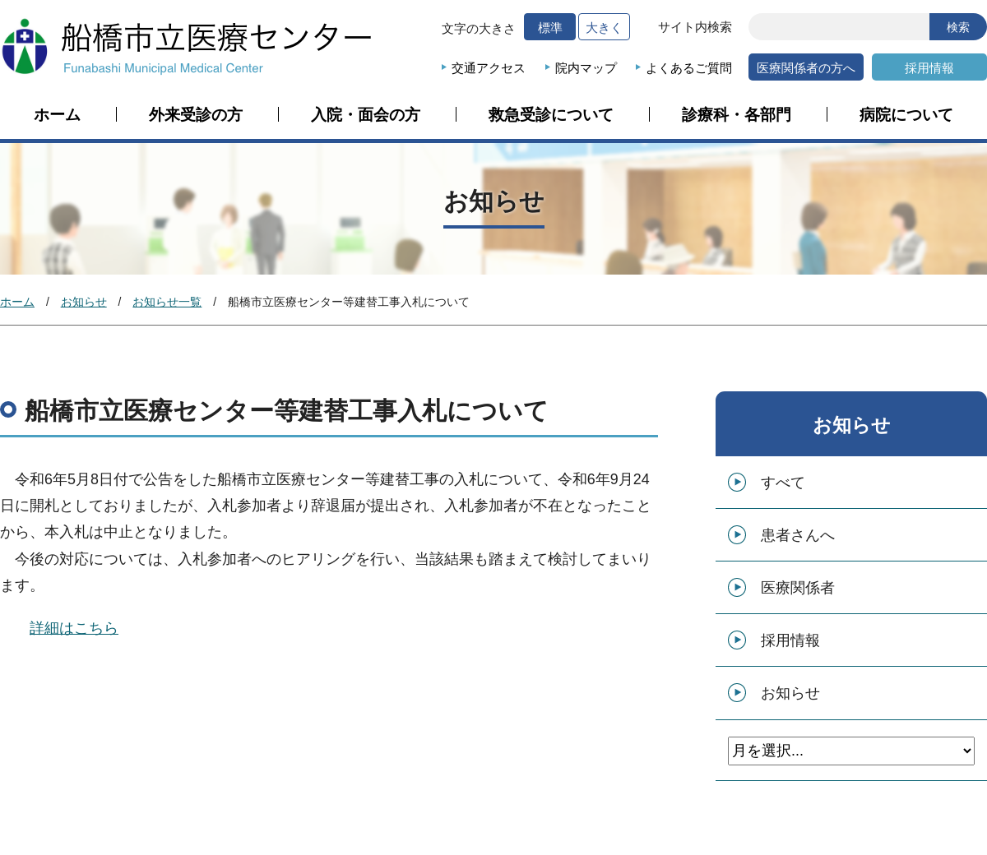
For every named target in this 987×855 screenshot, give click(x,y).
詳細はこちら (74, 628)
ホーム (57, 115)
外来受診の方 (196, 115)
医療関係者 (798, 588)
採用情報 (929, 68)
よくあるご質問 (689, 68)
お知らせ (84, 301)
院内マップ (586, 68)
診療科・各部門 (736, 115)
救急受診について (551, 115)
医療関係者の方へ (806, 68)
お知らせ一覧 (167, 301)
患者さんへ (798, 535)
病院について (906, 115)
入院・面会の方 (365, 115)
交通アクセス (489, 68)
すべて (783, 482)
